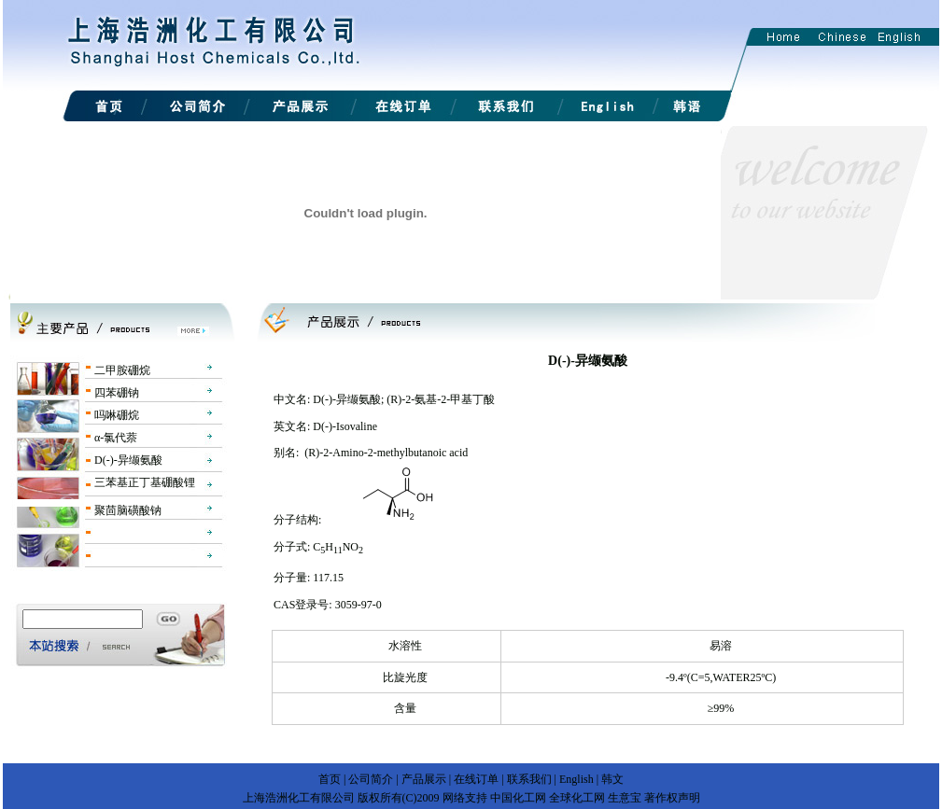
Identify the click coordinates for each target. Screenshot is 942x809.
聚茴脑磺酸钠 (128, 510)
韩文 (612, 779)
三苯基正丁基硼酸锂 (144, 482)
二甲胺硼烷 (122, 370)
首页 (329, 779)
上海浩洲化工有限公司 (299, 797)
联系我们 (529, 779)
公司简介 (370, 779)
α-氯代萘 (115, 437)
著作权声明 (672, 797)
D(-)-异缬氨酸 (128, 460)
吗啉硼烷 (116, 415)
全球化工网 (577, 797)
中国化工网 (518, 797)
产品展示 (423, 779)
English (576, 779)
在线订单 (476, 779)
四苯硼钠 (116, 392)
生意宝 (624, 797)
